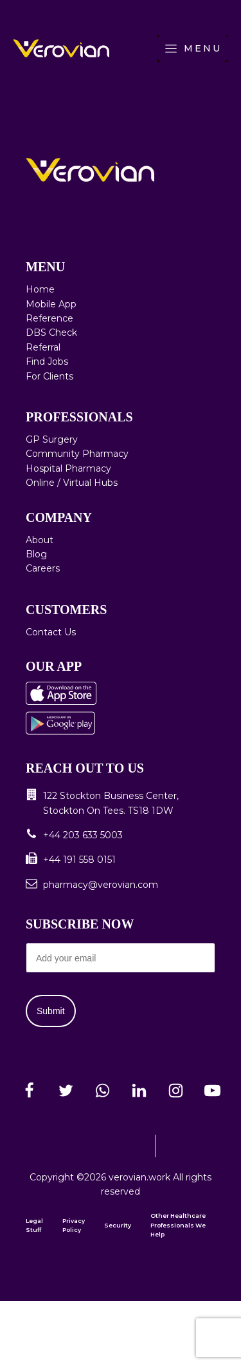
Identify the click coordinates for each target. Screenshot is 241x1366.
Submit (51, 1011)
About (39, 540)
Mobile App (51, 304)
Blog (36, 554)
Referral (43, 347)
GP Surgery (52, 439)
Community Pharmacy (77, 453)
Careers (43, 568)
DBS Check (51, 332)
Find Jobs (47, 361)
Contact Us (51, 632)
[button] (120, 803)
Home (40, 289)
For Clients (49, 376)
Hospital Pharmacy (68, 468)
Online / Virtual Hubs (72, 482)
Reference (49, 318)
